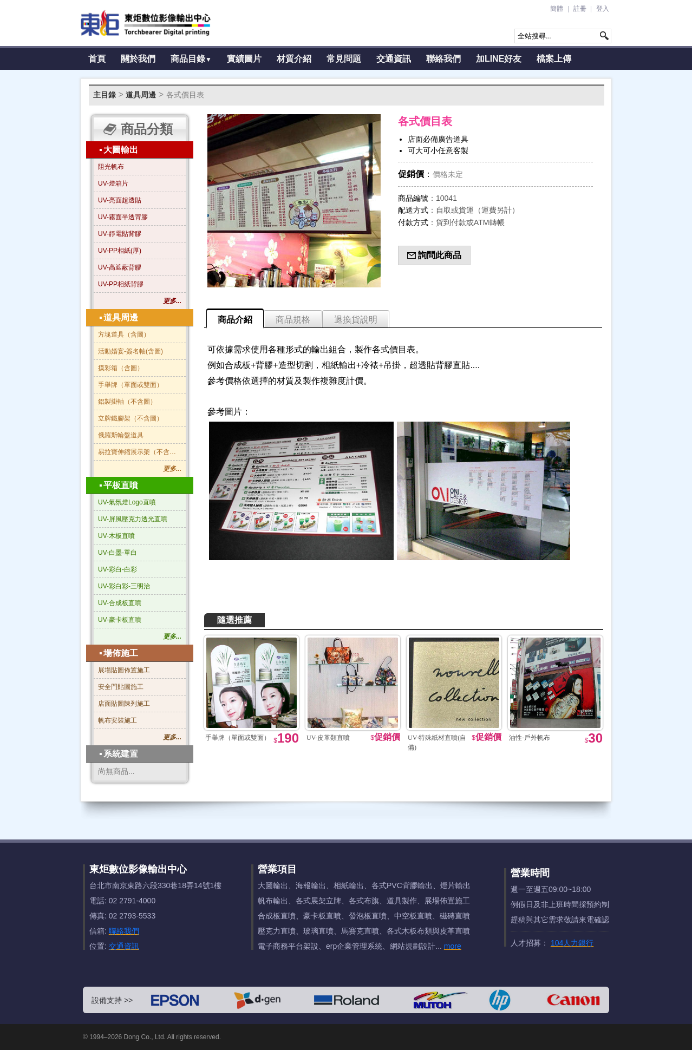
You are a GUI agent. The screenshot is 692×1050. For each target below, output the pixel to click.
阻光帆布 (111, 166)
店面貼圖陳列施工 (124, 703)
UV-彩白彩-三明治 (124, 586)
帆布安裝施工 (117, 720)
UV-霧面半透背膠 (123, 217)
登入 (602, 8)
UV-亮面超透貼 (119, 200)
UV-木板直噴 (116, 536)
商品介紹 (235, 319)
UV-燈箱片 (113, 183)
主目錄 (104, 94)
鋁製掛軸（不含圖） (127, 401)
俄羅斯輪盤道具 (120, 435)
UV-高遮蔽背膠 (119, 267)
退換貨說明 (355, 319)
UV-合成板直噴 (119, 603)
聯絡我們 (443, 58)
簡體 (556, 8)
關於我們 (138, 58)
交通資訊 (393, 58)
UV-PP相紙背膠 (120, 284)
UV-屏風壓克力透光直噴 (132, 519)
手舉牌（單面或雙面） (130, 385)
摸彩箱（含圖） (120, 368)
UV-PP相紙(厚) (119, 250)
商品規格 (293, 319)
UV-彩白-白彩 (117, 569)
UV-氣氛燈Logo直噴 (127, 502)
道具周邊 (141, 94)
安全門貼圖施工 (120, 687)
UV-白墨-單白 (117, 552)
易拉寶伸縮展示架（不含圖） (139, 452)
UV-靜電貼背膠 (119, 234)
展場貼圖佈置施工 (124, 670)
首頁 (97, 58)
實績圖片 (244, 58)
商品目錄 (191, 58)
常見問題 (344, 58)
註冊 (579, 8)
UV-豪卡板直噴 (119, 620)
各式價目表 (185, 94)
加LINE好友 (498, 58)
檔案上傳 (554, 58)
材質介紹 (294, 58)
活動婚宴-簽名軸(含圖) (130, 351)
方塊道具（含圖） (124, 334)
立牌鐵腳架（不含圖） (130, 418)
